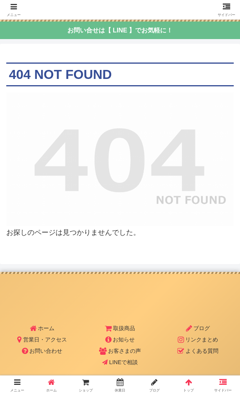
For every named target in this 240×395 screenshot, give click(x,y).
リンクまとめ (198, 339)
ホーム (42, 328)
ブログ (198, 328)
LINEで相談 (120, 362)
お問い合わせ (42, 351)
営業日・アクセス (42, 339)
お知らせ (120, 339)
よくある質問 (197, 351)
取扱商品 (120, 328)
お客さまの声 (120, 351)
